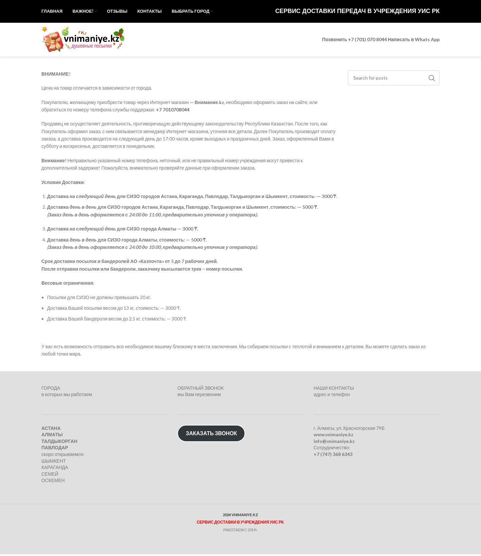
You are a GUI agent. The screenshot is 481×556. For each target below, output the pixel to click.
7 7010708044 (174, 111)
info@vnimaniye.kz (334, 443)
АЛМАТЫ (51, 436)
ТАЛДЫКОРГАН (59, 443)
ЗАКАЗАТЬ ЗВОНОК (211, 435)
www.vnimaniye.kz (333, 436)
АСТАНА (51, 430)
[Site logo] (83, 40)
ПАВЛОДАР (54, 449)
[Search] (394, 79)
